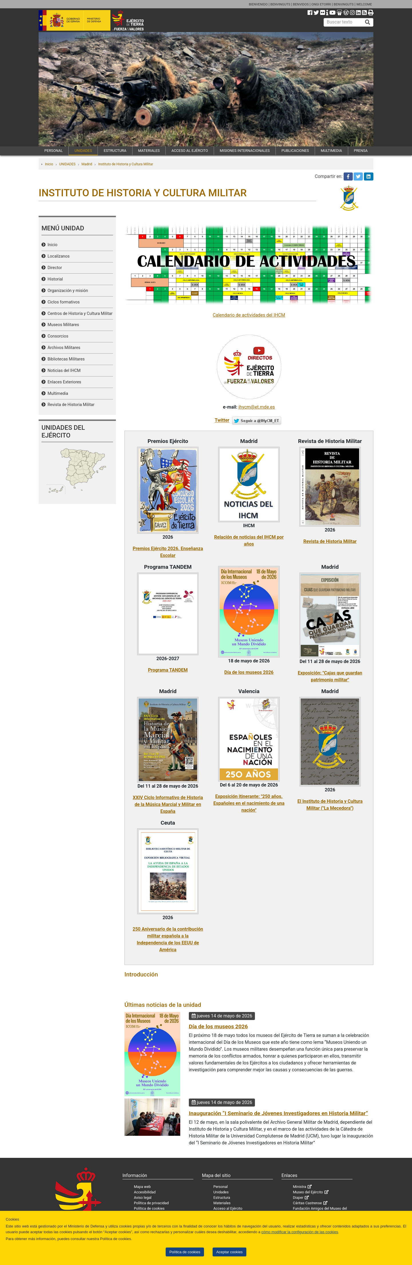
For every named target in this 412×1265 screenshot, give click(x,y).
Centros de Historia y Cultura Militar (78, 313)
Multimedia (56, 393)
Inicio (49, 164)
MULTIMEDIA (331, 150)
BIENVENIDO (258, 4)
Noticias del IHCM (63, 370)
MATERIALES (149, 150)
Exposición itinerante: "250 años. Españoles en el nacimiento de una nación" (248, 803)
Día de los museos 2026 (249, 672)
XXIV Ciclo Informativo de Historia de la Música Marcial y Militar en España (168, 804)
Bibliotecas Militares (65, 359)
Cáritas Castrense (307, 1203)
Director (53, 267)
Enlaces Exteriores (63, 382)
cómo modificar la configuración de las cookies (300, 1232)
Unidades (221, 1192)
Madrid (87, 164)
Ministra (299, 1186)
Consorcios (56, 336)
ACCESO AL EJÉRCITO (189, 150)
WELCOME (364, 4)
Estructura (221, 1197)
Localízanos (57, 256)
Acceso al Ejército (227, 1208)
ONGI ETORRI (321, 4)
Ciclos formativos (62, 302)
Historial (54, 279)
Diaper (298, 1197)
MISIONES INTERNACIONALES (245, 150)
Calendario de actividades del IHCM (249, 315)
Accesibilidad (145, 1192)
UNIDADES (83, 150)
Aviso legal (143, 1197)
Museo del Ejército (308, 1192)
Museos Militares (62, 324)
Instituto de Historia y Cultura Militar (125, 164)
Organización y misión (66, 290)
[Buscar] (367, 22)
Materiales (222, 1203)
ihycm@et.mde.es (256, 407)
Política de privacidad (151, 1203)
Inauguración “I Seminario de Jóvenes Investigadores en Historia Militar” (278, 1113)
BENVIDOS (301, 4)
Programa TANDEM (168, 670)
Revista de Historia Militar (69, 404)
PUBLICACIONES (295, 150)
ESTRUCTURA (115, 150)
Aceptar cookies (229, 1252)
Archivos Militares (62, 347)
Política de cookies (184, 1252)
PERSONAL (53, 150)
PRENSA (361, 150)
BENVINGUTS (280, 4)
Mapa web (142, 1186)
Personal (220, 1186)
